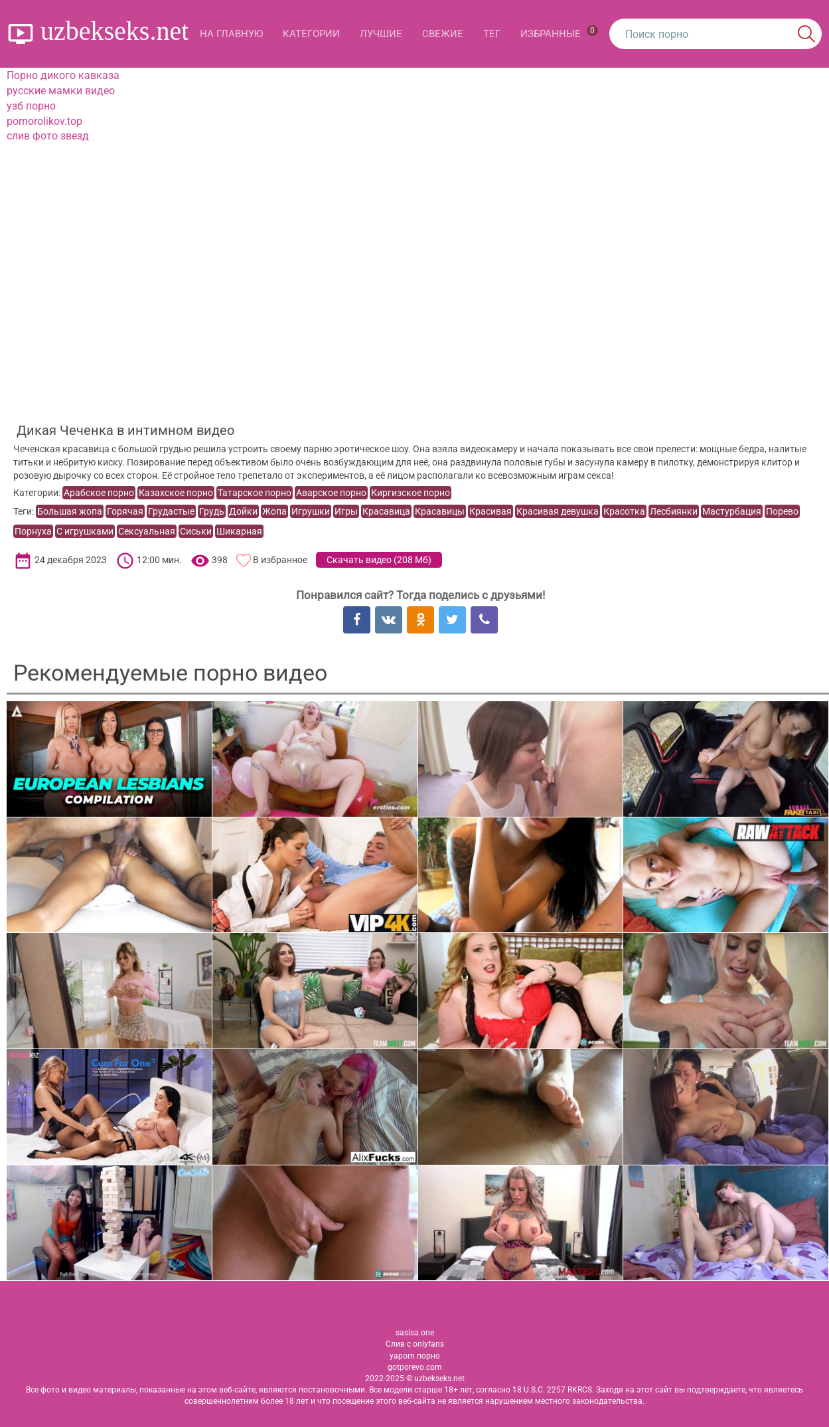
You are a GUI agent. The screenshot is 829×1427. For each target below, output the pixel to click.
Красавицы (440, 511)
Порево (782, 511)
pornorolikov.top (44, 121)
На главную (231, 34)
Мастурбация (731, 511)
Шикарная (239, 531)
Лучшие (381, 34)
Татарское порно (254, 492)
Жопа (274, 511)
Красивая (490, 511)
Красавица (386, 511)
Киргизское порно (410, 492)
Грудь (211, 511)
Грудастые (171, 511)
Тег (491, 34)
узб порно (31, 106)
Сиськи (196, 531)
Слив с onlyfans (415, 1344)
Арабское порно (99, 492)
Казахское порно (176, 492)
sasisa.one (415, 1332)
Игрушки (310, 511)
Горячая (125, 511)
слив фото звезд (48, 135)
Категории (311, 34)
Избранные (559, 32)
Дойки (243, 511)
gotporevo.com (415, 1367)
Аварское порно (331, 492)
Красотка (624, 511)
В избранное (280, 559)
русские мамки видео (61, 90)
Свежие (442, 34)
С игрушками (84, 531)
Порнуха (33, 531)
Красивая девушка (557, 511)
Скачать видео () (379, 559)
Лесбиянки (674, 511)
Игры (346, 511)
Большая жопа (69, 511)
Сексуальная (146, 531)
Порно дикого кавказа (63, 75)
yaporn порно (415, 1356)
